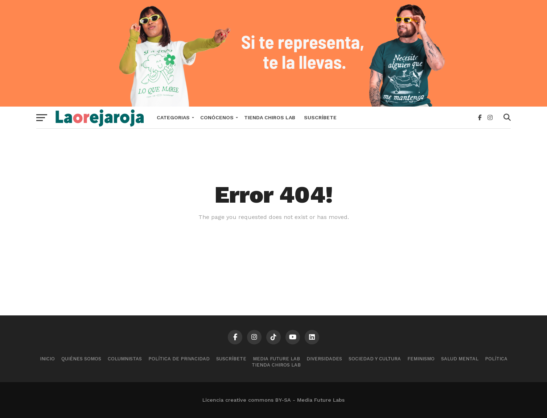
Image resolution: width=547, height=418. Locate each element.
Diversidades (324, 358)
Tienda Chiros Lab (269, 117)
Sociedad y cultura (375, 358)
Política (496, 358)
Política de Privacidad (179, 358)
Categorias (173, 117)
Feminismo (421, 358)
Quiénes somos (81, 358)
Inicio (47, 358)
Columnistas (125, 358)
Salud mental (459, 358)
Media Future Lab (276, 358)
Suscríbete (320, 117)
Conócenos (217, 117)
